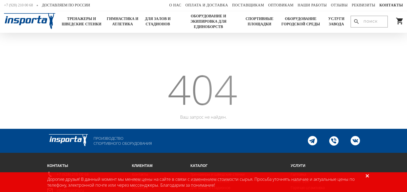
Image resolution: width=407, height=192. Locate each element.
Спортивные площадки (259, 21)
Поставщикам (248, 5)
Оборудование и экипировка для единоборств (208, 21)
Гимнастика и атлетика (122, 21)
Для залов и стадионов (157, 21)
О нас (175, 5)
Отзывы (339, 5)
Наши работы (312, 5)
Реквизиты (363, 5)
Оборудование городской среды (300, 21)
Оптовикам (280, 5)
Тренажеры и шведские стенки (81, 21)
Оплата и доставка (206, 5)
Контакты (391, 5)
